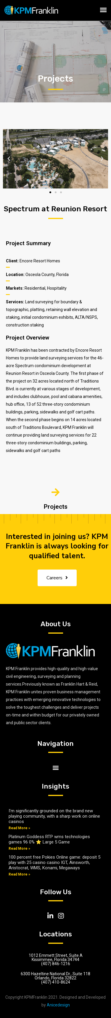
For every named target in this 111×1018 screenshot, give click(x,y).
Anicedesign (58, 1005)
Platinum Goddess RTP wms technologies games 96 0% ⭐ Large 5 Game (49, 839)
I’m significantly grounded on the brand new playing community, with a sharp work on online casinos (54, 816)
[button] (50, 192)
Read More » (19, 828)
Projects (55, 506)
